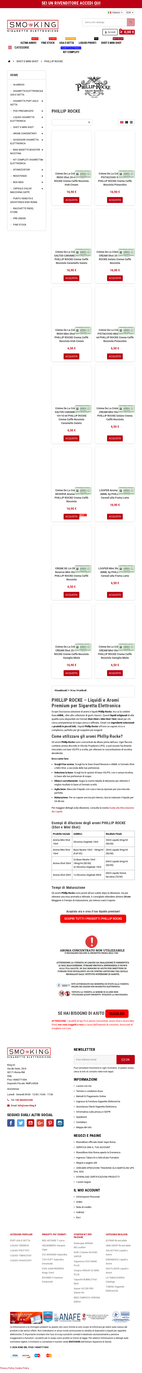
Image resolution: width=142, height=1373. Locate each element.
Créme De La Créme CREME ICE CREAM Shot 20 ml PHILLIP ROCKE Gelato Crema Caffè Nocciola (115, 258)
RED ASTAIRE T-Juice (53, 1243)
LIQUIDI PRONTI (88, 41)
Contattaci (81, 1125)
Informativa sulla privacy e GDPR (93, 1114)
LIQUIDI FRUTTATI (19, 1253)
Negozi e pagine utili (86, 1165)
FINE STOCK (48, 41)
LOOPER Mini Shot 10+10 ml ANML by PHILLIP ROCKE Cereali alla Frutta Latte (115, 574)
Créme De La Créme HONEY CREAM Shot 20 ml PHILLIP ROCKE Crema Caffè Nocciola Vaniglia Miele (71, 655)
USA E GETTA (67, 41)
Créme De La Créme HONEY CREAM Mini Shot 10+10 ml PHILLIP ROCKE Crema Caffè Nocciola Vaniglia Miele (115, 655)
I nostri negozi (83, 1185)
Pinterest (50, 1126)
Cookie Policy (22, 1371)
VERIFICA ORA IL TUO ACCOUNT (93, 1150)
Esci (78, 1220)
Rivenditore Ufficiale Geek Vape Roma (96, 1145)
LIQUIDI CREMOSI (19, 1248)
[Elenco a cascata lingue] (115, 12)
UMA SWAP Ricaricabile (118, 1248)
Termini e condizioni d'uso (89, 1094)
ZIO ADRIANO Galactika (54, 1257)
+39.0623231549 (24, 1103)
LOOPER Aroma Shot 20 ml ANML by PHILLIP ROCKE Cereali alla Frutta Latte (115, 495)
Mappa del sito (84, 1130)
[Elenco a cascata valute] (130, 12)
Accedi (111, 32)
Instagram (60, 1126)
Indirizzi (80, 1215)
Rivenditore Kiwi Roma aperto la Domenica (98, 1155)
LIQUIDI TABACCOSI (20, 1258)
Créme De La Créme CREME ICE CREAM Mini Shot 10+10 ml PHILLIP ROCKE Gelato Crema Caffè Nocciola (115, 415)
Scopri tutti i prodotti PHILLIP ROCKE (93, 921)
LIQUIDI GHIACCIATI (21, 1263)
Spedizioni (81, 1120)
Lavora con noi (83, 1089)
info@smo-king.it (27, 1108)
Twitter (20, 1126)
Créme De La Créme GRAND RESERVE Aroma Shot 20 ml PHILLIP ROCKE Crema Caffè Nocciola (71, 497)
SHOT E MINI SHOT (112, 41)
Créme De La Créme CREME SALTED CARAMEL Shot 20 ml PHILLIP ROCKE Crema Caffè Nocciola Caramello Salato (71, 258)
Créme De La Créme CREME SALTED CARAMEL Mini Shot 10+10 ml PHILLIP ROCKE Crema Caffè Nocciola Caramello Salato (71, 417)
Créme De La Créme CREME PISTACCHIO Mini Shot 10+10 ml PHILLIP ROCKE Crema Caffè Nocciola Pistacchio (115, 336)
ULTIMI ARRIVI (29, 41)
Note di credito (83, 1210)
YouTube (30, 1126)
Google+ (40, 1126)
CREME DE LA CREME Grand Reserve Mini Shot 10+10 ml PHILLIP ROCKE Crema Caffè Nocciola (71, 576)
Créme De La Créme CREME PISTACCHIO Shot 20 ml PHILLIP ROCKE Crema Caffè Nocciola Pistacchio (115, 179)
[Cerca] (108, 22)
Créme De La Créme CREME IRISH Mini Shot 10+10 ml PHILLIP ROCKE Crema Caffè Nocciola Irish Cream (71, 336)
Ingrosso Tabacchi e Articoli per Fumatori (97, 1160)
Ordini (79, 1204)
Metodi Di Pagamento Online (91, 1099)
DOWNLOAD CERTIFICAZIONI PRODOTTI (98, 1179)
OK (126, 1062)
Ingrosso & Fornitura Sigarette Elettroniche (98, 1104)
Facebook (11, 1126)
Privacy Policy (7, 1371)
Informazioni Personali (88, 1199)
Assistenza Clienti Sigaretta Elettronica (96, 1109)
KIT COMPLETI (71, 50)
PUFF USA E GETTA (20, 1243)
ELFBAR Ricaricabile (116, 1243)
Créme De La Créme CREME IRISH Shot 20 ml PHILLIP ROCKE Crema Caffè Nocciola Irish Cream (71, 179)
